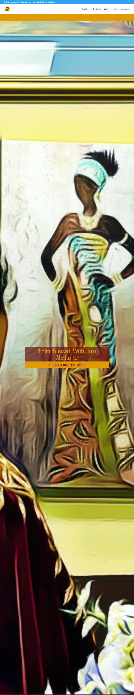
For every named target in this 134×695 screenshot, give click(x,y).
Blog (116, 9)
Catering (107, 9)
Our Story (86, 9)
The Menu (97, 9)
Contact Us (125, 9)
